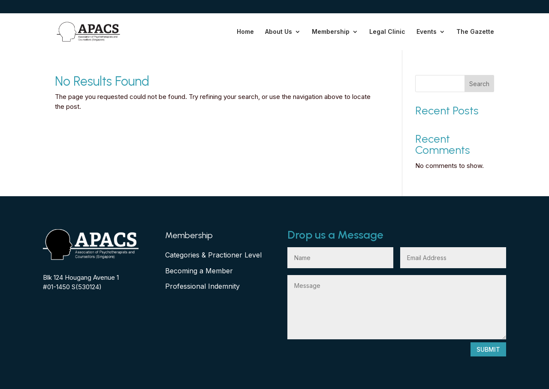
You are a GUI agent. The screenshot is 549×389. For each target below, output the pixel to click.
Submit (488, 349)
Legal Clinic (387, 32)
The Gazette (475, 32)
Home (245, 32)
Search (479, 83)
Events (426, 32)
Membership (331, 32)
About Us (278, 32)
